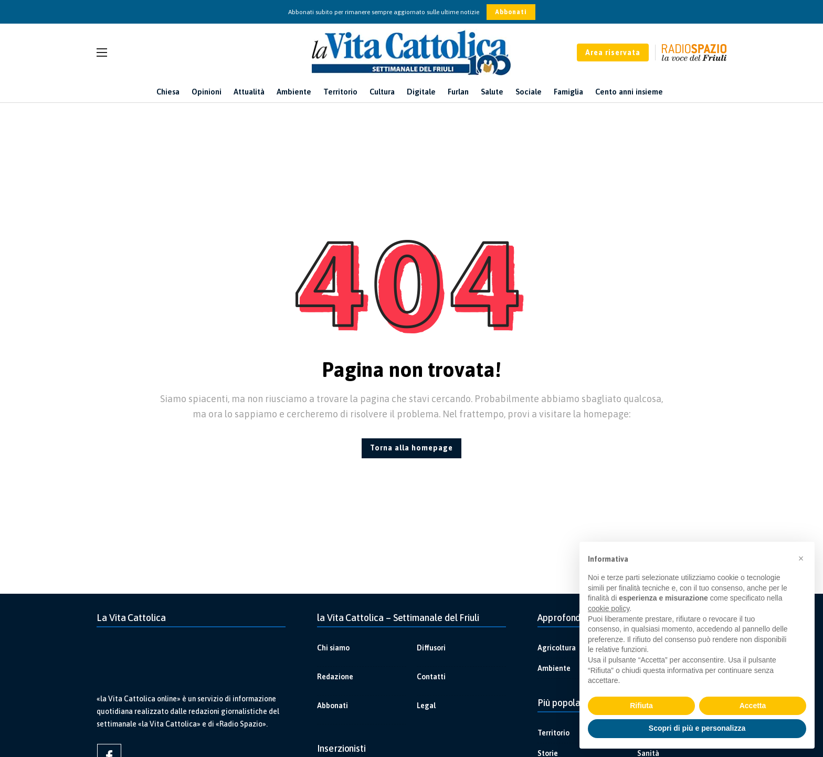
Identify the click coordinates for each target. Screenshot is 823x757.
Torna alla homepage (411, 448)
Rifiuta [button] (641, 705)
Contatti (431, 676)
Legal (426, 705)
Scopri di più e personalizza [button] (697, 728)
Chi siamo (333, 648)
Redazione (335, 676)
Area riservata (612, 52)
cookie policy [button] (608, 608)
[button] (801, 558)
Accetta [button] (753, 705)
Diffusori (431, 648)
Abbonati (511, 12)
